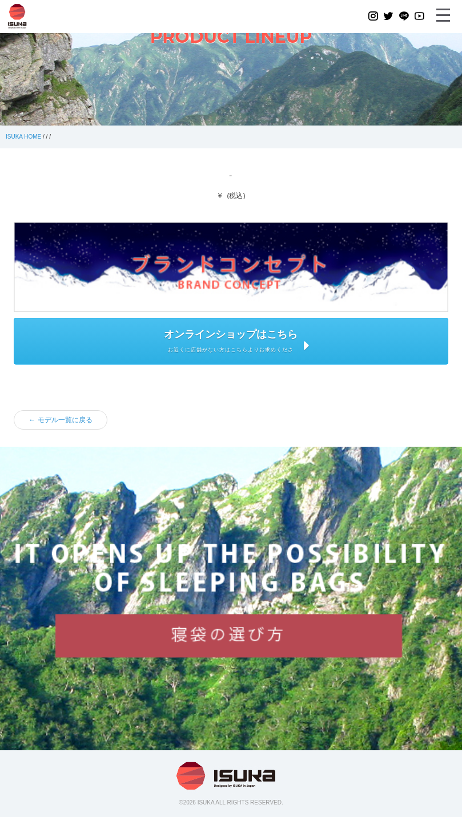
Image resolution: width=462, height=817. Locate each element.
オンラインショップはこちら (231, 334)
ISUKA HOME (23, 137)
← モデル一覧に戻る (60, 420)
